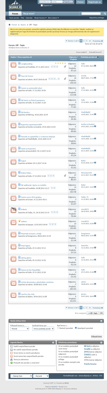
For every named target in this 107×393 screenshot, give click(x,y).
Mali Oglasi (25, 245)
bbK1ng (31, 115)
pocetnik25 (32, 151)
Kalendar (29, 18)
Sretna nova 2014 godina (31, 197)
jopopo (30, 224)
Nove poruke (14, 18)
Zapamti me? (46, 5)
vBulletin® (54, 387)
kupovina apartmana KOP (31, 124)
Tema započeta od (25, 57)
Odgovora (73, 57)
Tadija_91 (31, 212)
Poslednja (98, 41)
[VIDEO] (87, 354)
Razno (23, 24)
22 (75, 66)
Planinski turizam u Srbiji (31, 233)
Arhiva (95, 375)
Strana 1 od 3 (73, 41)
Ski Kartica (25, 112)
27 (75, 175)
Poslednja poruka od (90, 57)
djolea (30, 296)
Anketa (24, 209)
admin (30, 79)
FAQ (22, 18)
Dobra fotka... (26, 173)
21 (75, 211)
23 (75, 224)
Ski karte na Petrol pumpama (33, 100)
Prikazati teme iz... (17, 325)
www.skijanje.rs (85, 375)
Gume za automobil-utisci (31, 88)
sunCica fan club (27, 294)
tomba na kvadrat (34, 127)
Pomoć (80, 2)
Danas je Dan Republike (30, 270)
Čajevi (23, 161)
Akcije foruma (39, 18)
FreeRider (31, 67)
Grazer (30, 199)
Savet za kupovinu (28, 148)
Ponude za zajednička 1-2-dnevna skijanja (38, 136)
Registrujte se (94, 2)
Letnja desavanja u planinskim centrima (37, 282)
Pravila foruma (90, 364)
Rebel (30, 163)
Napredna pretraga (97, 18)
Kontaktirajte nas (70, 375)
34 (75, 78)
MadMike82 (32, 139)
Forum (15, 14)
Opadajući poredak (84, 328)
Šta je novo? (28, 14)
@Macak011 (26, 258)
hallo (30, 90)
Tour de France (27, 76)
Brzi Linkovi (52, 18)
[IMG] (86, 352)
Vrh (101, 313)
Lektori (24, 221)
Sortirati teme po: (39, 325)
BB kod (87, 346)
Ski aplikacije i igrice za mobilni (33, 185)
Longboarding (26, 64)
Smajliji (87, 349)
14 (75, 187)
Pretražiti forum (94, 52)
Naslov (13, 57)
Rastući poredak (65, 328)
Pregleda (73, 59)
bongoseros (32, 236)
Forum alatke (80, 52)
